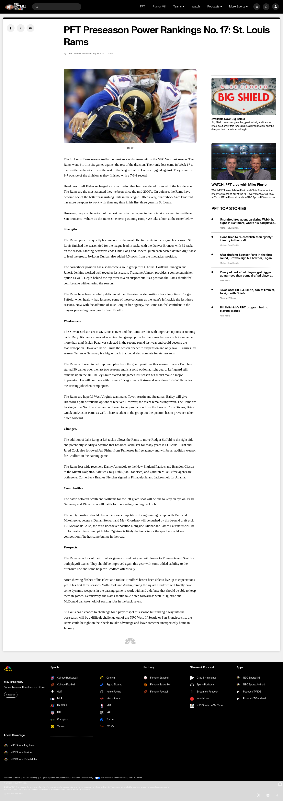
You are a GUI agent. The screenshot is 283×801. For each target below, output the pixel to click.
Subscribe (10, 694)
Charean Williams (228, 298)
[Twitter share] (21, 28)
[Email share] (30, 28)
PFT (142, 6)
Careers (17, 778)
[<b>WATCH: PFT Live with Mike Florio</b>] (243, 161)
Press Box (64, 778)
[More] (256, 6)
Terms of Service (135, 778)
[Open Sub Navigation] (184, 6)
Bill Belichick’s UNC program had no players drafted (244, 309)
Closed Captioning (29, 778)
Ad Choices (75, 778)
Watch (196, 6)
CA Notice (122, 778)
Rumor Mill (159, 6)
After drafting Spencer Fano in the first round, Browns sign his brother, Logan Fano (246, 256)
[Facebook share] (11, 28)
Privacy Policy (87, 778)
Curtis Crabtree (74, 53)
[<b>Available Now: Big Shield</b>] (243, 96)
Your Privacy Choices (109, 778)
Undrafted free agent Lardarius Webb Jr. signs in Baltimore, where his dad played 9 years (247, 221)
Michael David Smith (229, 228)
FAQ (40, 778)
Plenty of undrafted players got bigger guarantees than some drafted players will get (245, 274)
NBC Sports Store (51, 778)
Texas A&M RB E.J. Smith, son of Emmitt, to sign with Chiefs (247, 291)
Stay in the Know (13, 681)
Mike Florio (225, 280)
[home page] (15, 6)
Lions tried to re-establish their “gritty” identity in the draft (246, 238)
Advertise (8, 778)
